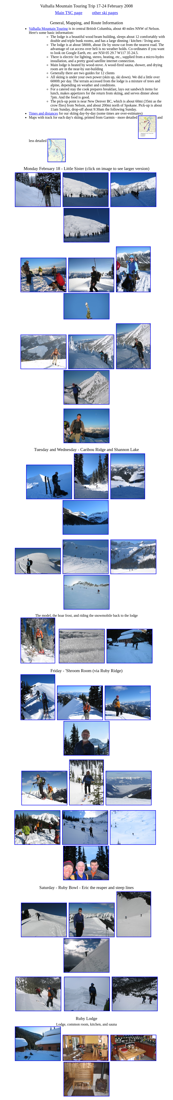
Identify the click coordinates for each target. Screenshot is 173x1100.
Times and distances (43, 113)
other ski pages (105, 12)
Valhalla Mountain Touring (48, 28)
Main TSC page (68, 12)
